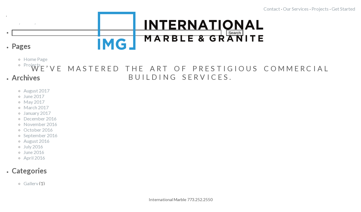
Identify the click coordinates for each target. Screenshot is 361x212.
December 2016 (40, 118)
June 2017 (34, 96)
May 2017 (34, 102)
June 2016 (34, 152)
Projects (320, 8)
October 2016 (38, 129)
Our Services (296, 8)
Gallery (31, 183)
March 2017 (36, 107)
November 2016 (40, 124)
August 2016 (36, 141)
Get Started (343, 8)
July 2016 (33, 146)
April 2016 (34, 157)
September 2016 (40, 135)
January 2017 (37, 113)
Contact (272, 8)
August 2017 (36, 90)
